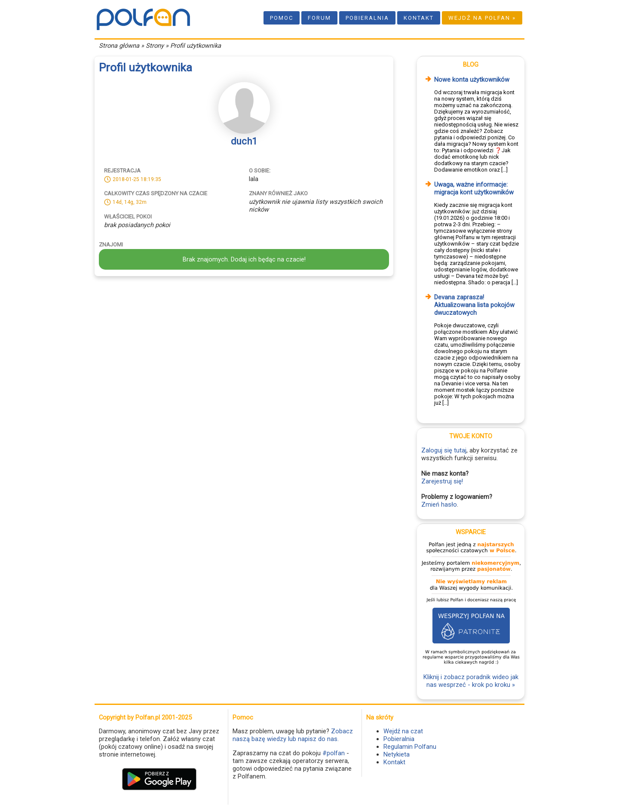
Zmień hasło (439, 504)
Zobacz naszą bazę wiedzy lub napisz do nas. (293, 735)
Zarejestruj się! (442, 481)
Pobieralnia (367, 18)
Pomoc (281, 18)
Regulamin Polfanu (409, 747)
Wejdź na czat (403, 731)
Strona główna (119, 45)
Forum (319, 18)
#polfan (333, 753)
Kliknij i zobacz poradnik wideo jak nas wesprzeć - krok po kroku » (470, 681)
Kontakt (419, 18)
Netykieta (396, 754)
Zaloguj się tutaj (443, 450)
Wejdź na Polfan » (482, 18)
